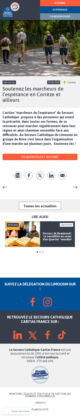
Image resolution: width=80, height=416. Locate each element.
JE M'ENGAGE (60, 9)
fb (29, 175)
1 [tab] (37, 252)
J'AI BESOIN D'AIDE (60, 16)
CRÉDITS (40, 403)
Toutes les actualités (40, 206)
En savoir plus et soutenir (40, 156)
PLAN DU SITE (40, 409)
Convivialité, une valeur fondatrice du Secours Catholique (73, 187)
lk (51, 175)
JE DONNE (60, 3)
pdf (18, 175)
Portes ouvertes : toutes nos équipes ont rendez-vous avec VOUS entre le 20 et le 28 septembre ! (6, 187)
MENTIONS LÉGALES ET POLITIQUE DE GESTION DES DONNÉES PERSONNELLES (40, 395)
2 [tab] (40, 252)
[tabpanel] (40, 234)
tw (40, 175)
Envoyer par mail (62, 175)
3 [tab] (42, 252)
